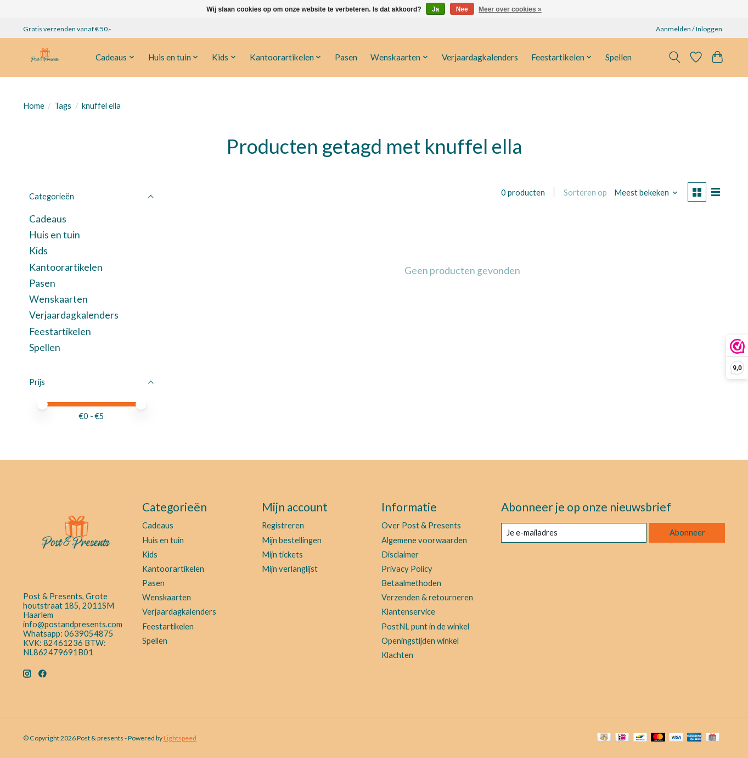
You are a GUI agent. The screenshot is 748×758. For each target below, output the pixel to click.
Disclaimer (400, 554)
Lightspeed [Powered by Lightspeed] (180, 738)
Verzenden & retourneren (427, 597)
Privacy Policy (406, 568)
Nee (462, 9)
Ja (435, 9)
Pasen (346, 57)
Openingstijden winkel (420, 640)
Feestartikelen (60, 331)
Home (33, 105)
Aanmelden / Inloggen (689, 29)
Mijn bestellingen (292, 540)
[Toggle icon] (675, 57)
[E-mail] (573, 533)
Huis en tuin (54, 235)
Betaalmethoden (411, 583)
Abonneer (687, 532)
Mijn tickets (282, 554)
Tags (62, 105)
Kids (38, 251)
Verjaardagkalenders (480, 57)
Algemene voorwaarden (424, 540)
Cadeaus (47, 219)
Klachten (397, 655)
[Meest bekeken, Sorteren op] (646, 192)
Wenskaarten (58, 299)
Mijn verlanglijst (290, 568)
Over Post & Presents (421, 525)
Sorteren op (585, 192)
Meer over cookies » (510, 9)
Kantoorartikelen (66, 267)
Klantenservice (408, 611)
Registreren (283, 525)
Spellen (618, 57)
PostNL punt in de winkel (425, 626)
